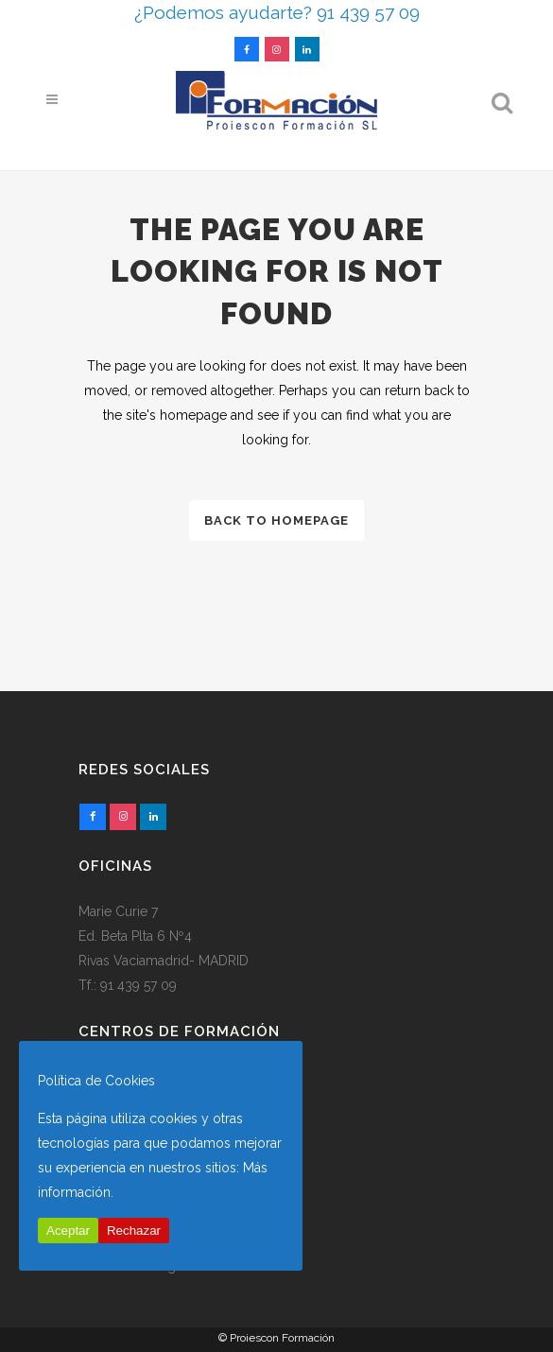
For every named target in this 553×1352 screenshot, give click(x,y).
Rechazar (134, 1230)
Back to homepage (276, 520)
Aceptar (68, 1230)
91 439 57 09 (138, 985)
